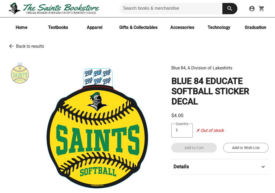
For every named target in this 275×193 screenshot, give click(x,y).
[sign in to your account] (252, 8)
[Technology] (219, 27)
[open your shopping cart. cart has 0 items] (261, 8)
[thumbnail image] (20, 73)
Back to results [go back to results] (30, 46)
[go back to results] (11, 46)
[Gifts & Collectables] (138, 27)
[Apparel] (94, 27)
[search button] (229, 8)
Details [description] (219, 167)
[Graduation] (255, 27)
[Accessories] (182, 27)
